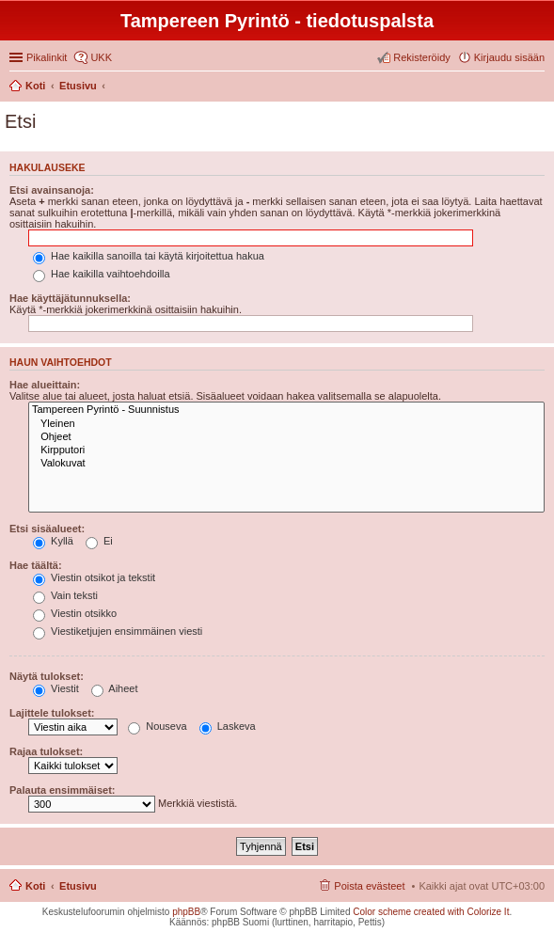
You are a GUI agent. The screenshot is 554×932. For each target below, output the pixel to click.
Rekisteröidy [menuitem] (422, 57)
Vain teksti (65, 595)
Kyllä (53, 540)
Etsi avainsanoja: (51, 190)
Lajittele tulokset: (51, 713)
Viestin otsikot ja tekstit (94, 577)
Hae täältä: (35, 565)
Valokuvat (286, 463)
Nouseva (157, 726)
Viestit (56, 688)
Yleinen (286, 424)
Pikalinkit (46, 57)
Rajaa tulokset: (46, 751)
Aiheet (114, 688)
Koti (35, 886)
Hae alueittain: (44, 384)
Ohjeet (286, 437)
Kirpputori (286, 450)
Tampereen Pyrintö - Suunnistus (286, 410)
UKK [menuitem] (101, 57)
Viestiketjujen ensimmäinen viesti (117, 631)
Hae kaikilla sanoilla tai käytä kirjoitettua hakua (148, 255)
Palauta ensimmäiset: (62, 790)
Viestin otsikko (75, 613)
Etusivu (78, 886)
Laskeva (227, 726)
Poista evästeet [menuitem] (369, 886)
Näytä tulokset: (46, 676)
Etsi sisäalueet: (47, 528)
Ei (99, 540)
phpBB (186, 912)
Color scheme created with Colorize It (431, 912)
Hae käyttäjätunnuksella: (70, 298)
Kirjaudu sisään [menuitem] (509, 57)
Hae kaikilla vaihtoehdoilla (101, 273)
